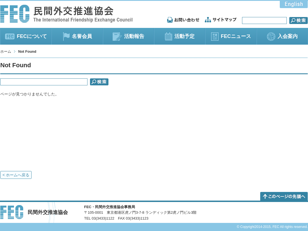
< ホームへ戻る (16, 175)
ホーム (5, 51)
